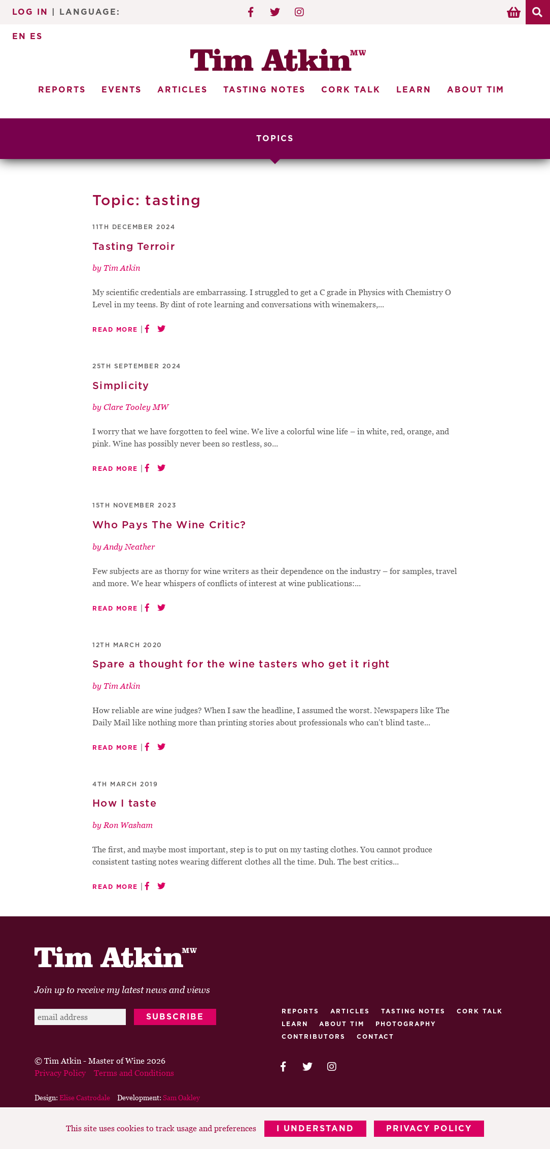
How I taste (124, 804)
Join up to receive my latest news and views (122, 989)
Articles (182, 90)
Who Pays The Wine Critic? (169, 525)
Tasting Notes (264, 90)
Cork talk (480, 1011)
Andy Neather (129, 546)
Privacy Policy (429, 1129)
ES (36, 37)
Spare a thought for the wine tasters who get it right (241, 664)
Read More (115, 330)
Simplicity (121, 386)
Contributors (314, 1037)
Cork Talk (351, 90)
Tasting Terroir (133, 247)
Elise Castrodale (84, 1097)
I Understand (315, 1129)
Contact (375, 1037)
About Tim (475, 90)
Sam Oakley (181, 1097)
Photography (405, 1024)
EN (19, 37)
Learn (413, 90)
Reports (62, 90)
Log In (30, 12)
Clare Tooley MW (136, 407)
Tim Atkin (122, 267)
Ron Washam (128, 824)
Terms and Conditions (134, 1072)
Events (121, 90)
